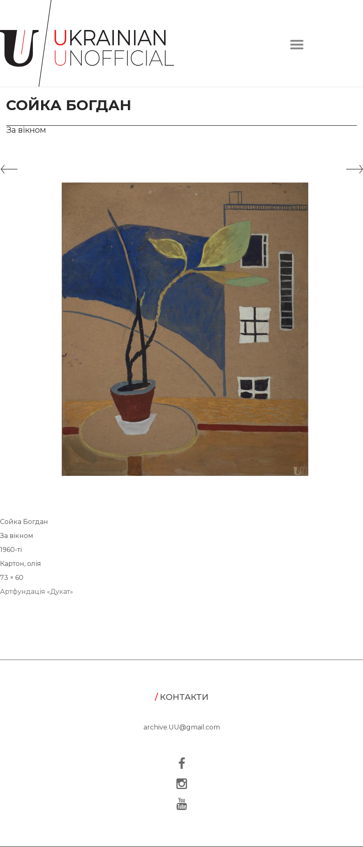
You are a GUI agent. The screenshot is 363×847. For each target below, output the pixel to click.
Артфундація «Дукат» (36, 591)
